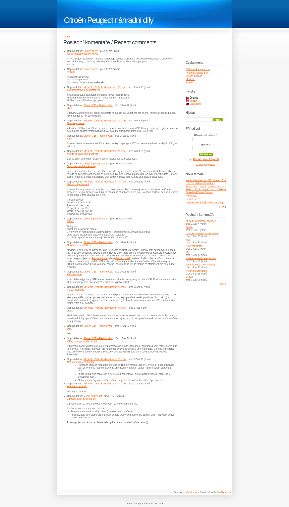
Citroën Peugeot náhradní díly (108, 20)
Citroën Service (194, 76)
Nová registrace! (75, 123)
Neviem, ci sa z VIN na (79, 245)
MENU (70, 221)
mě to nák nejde (75, 289)
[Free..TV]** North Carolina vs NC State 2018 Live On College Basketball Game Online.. (206, 189)
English (191, 100)
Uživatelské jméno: (205, 135)
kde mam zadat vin (77, 386)
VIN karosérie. (74, 274)
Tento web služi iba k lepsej (81, 166)
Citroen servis (90, 51)
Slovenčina (193, 103)
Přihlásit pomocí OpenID (206, 159)
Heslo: (205, 144)
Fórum (189, 82)
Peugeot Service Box (197, 72)
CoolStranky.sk (224, 492)
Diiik (69, 328)
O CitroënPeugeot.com (198, 69)
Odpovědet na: (75, 51)
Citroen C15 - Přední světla (98, 105)
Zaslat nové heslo (205, 164)
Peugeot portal (99, 258)
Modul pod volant (92, 396)
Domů (66, 36)
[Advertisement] (97, 454)
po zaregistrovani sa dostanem (83, 90)
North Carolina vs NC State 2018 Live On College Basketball (206, 182)
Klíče (69, 138)
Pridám (71, 72)
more (223, 284)
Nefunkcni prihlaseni (78, 184)
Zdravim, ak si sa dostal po (81, 398)
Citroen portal (122, 258)
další (222, 206)
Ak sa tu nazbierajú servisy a (82, 53)
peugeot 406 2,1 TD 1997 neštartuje (205, 202)
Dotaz (70, 310)
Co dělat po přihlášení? (95, 163)
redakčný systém (191, 492)
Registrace (191, 195)
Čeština (192, 97)
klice (69, 108)
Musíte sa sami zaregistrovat (82, 154)
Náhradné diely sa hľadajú (81, 362)
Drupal (203, 492)
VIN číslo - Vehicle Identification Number (104, 87)
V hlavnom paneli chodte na (82, 341)
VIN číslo (190, 79)
